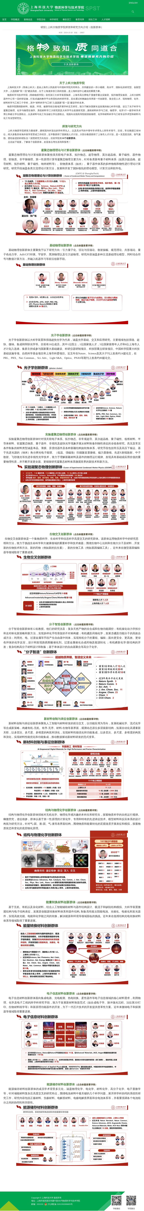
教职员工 (67, 19)
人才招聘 (106, 19)
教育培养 (80, 19)
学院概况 (15, 19)
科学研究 (54, 19)
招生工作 (93, 19)
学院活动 (41, 19)
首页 (4, 19)
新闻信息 (28, 19)
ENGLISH (133, 3)
